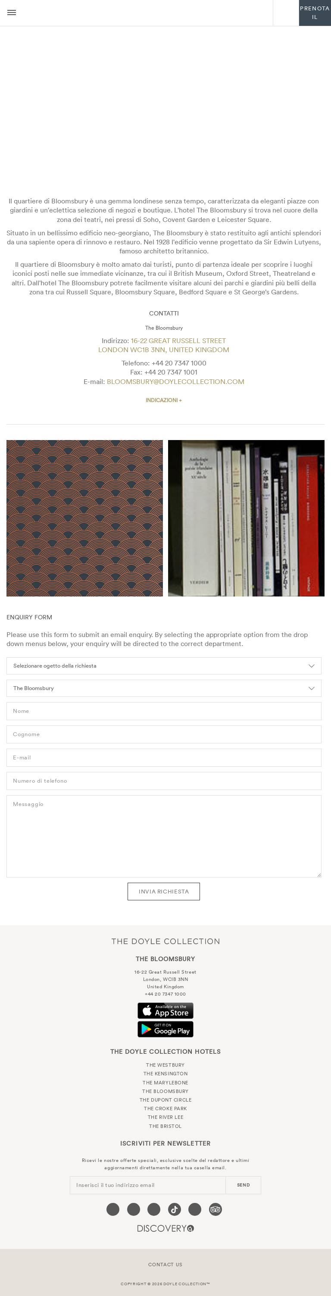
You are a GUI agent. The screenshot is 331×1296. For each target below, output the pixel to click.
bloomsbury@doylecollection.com (175, 381)
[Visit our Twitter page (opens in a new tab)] (133, 1209)
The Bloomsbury (149, 13)
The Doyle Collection (165, 941)
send (243, 1185)
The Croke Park (165, 1108)
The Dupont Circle (165, 1099)
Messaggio (28, 804)
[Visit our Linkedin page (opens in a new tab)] (194, 1209)
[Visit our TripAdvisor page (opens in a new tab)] (215, 1209)
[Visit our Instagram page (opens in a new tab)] (153, 1209)
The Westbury (165, 1065)
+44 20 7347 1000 (179, 363)
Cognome (26, 734)
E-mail (22, 757)
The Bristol (165, 1126)
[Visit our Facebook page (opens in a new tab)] (112, 1209)
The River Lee (165, 1117)
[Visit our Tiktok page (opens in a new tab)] (174, 1209)
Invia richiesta (164, 891)
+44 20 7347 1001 (170, 372)
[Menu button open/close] (11, 13)
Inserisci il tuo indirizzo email (115, 1185)
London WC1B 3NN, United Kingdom (163, 349)
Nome (21, 711)
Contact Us (165, 1264)
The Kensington (166, 1073)
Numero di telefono (40, 780)
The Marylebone (165, 1082)
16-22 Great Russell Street (178, 340)
